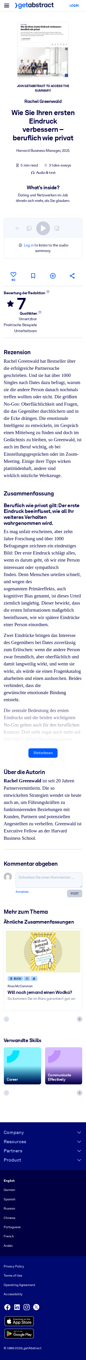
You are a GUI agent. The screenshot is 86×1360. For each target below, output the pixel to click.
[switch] (43, 228)
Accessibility (13, 1294)
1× (17, 228)
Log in (29, 245)
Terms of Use (13, 1275)
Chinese (9, 1217)
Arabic (8, 1245)
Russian (9, 1208)
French (9, 1236)
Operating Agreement (19, 1285)
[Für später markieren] (33, 276)
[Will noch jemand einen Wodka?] (43, 951)
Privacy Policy (14, 1266)
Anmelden (22, 891)
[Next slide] (79, 1019)
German (9, 1190)
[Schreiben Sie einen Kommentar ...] (49, 880)
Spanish (9, 1199)
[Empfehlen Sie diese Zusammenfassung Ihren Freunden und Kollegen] (72, 276)
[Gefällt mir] (13, 275)
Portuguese (12, 1227)
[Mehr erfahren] (48, 291)
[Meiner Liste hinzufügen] (52, 276)
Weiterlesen (43, 753)
